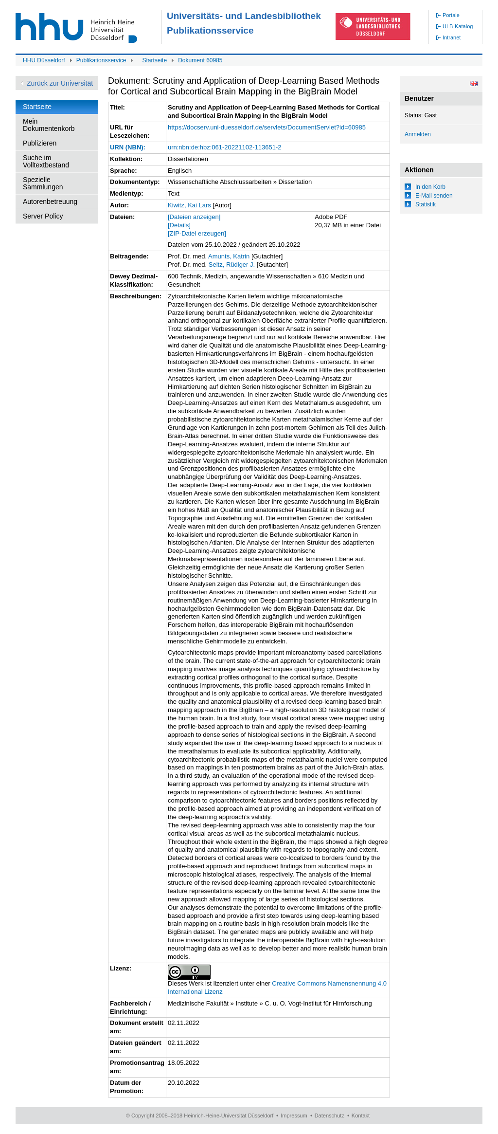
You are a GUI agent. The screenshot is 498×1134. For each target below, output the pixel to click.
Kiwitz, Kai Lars (189, 205)
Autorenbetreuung (50, 201)
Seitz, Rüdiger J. (232, 264)
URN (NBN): (127, 147)
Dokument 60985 (200, 60)
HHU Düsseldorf (44, 60)
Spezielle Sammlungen (43, 183)
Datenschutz (329, 1115)
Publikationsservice (101, 60)
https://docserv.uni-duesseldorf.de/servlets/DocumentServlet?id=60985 (267, 127)
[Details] (179, 225)
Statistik (425, 204)
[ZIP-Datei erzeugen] (197, 233)
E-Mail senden (434, 195)
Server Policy (43, 216)
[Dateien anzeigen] (194, 216)
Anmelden (418, 134)
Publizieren (39, 143)
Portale (451, 15)
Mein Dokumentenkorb (49, 124)
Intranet (452, 37)
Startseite (154, 60)
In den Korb (430, 186)
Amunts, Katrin (228, 256)
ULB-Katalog (458, 26)
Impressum (294, 1115)
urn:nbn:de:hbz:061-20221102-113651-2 (224, 147)
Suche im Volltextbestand (46, 161)
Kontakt (361, 1115)
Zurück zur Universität (60, 83)
